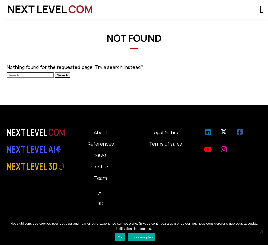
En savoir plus (141, 237)
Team (100, 178)
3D (100, 203)
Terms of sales (165, 144)
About (100, 132)
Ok (120, 237)
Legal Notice (165, 132)
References (100, 144)
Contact (100, 166)
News (100, 155)
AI (100, 193)
